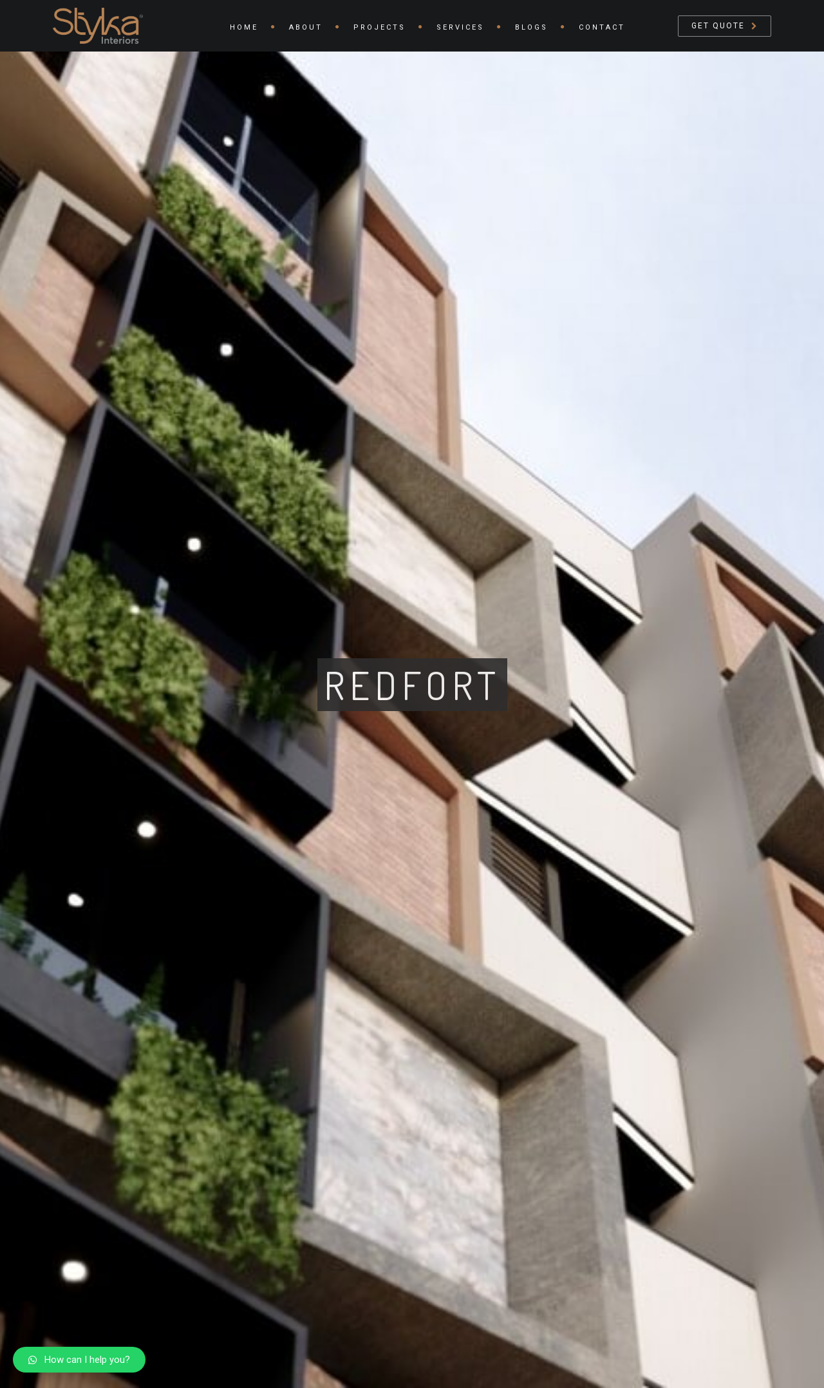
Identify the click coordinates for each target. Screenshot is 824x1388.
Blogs (531, 27)
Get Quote (718, 25)
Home (244, 27)
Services (460, 27)
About (306, 27)
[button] (79, 1360)
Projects (379, 27)
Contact (602, 27)
